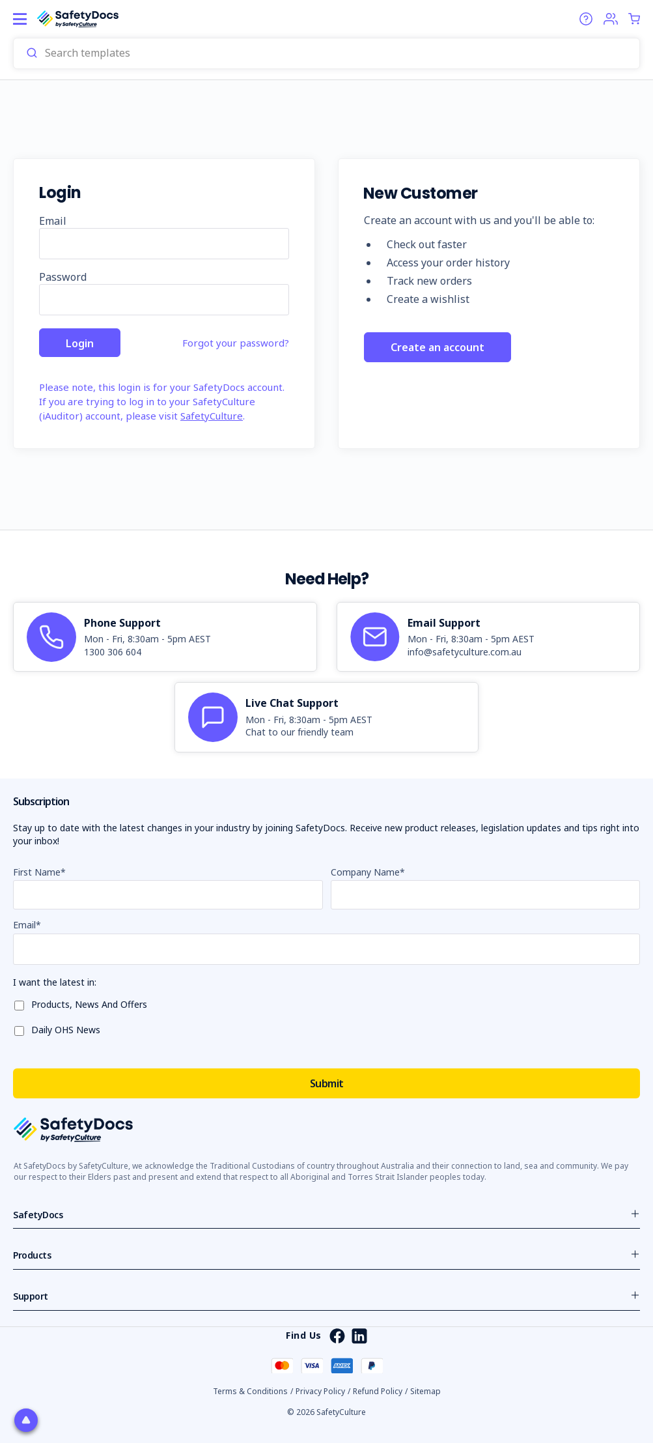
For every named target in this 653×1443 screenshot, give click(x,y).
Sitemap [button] (425, 1391)
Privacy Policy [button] (320, 1391)
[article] (165, 637)
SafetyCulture (211, 415)
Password (63, 277)
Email (52, 221)
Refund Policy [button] (377, 1391)
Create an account (437, 349)
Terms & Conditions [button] (250, 1391)
